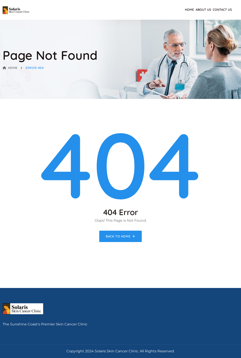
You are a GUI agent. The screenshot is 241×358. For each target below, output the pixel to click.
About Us (203, 10)
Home (189, 10)
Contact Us (222, 10)
